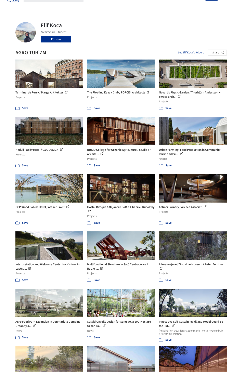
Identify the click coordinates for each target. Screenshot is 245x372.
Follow (56, 39)
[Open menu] (232, 5)
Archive (178, 5)
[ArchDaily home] (13, 6)
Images (107, 5)
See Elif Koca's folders (191, 52)
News (166, 5)
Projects (93, 5)
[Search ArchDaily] (57, 5)
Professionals (149, 5)
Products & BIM (126, 5)
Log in (199, 5)
